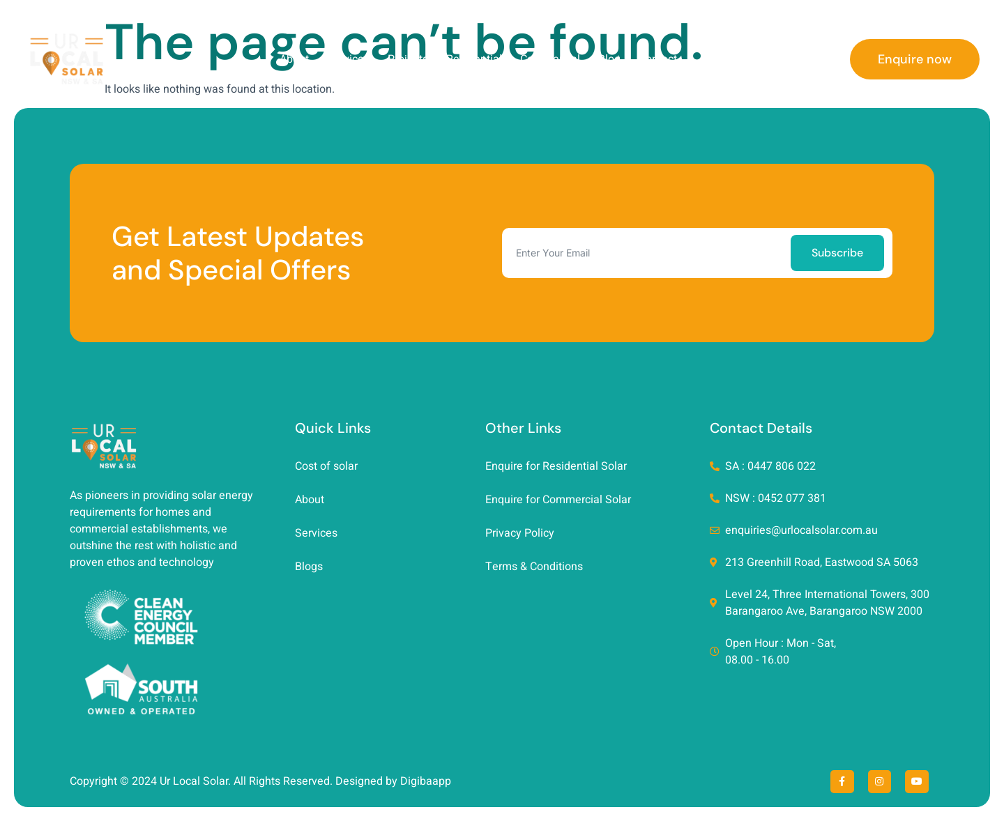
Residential (474, 59)
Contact (658, 59)
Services (348, 59)
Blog (609, 59)
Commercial (550, 59)
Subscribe (837, 252)
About (294, 59)
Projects (408, 59)
